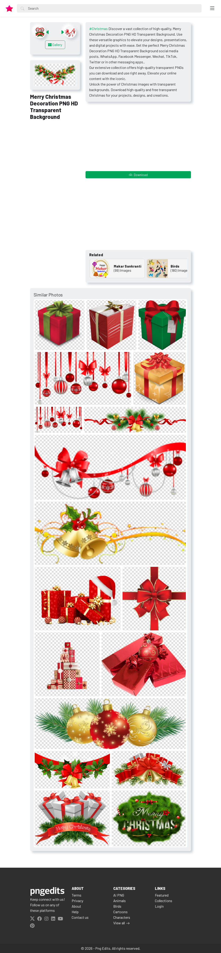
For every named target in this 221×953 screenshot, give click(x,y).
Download (138, 175)
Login (159, 906)
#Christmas (98, 28)
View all (119, 923)
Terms (76, 895)
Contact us (80, 917)
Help (75, 912)
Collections (163, 900)
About (76, 906)
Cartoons (120, 912)
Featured (162, 895)
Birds (117, 906)
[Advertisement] (55, 195)
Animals (119, 900)
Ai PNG (118, 895)
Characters (121, 917)
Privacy (77, 900)
